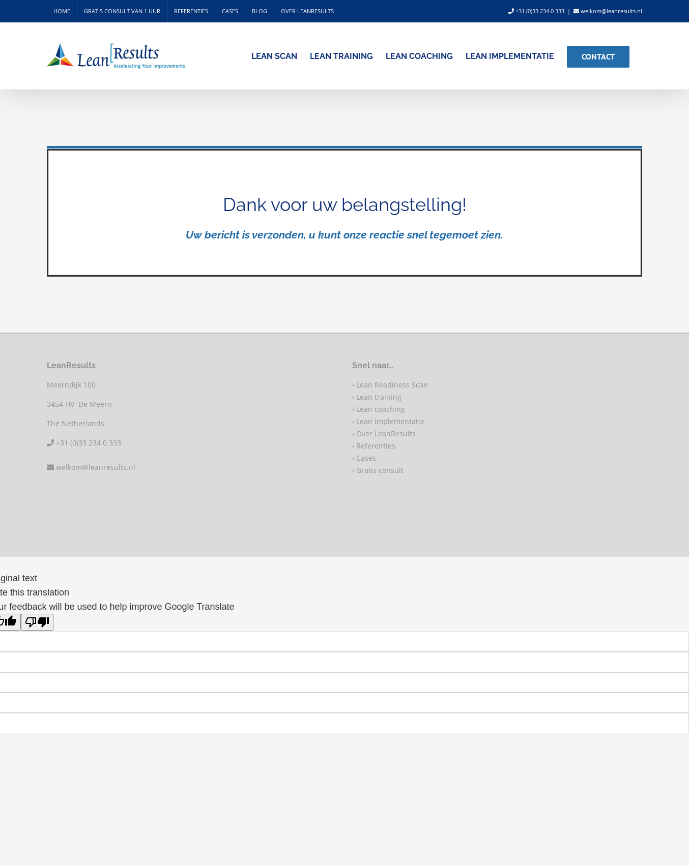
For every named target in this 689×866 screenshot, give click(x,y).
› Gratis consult (378, 470)
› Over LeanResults (384, 433)
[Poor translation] (37, 622)
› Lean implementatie (388, 421)
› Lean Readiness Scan (390, 385)
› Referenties (373, 446)
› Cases (364, 458)
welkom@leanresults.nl (607, 11)
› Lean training (376, 397)
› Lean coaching (378, 409)
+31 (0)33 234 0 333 (536, 11)
